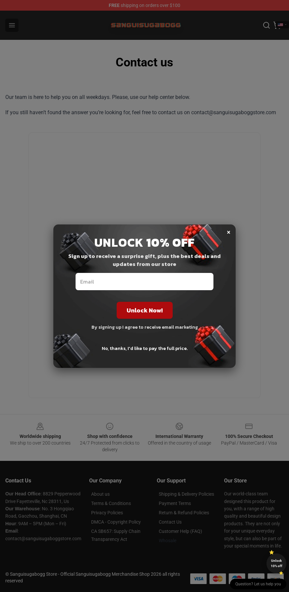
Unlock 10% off (276, 563)
